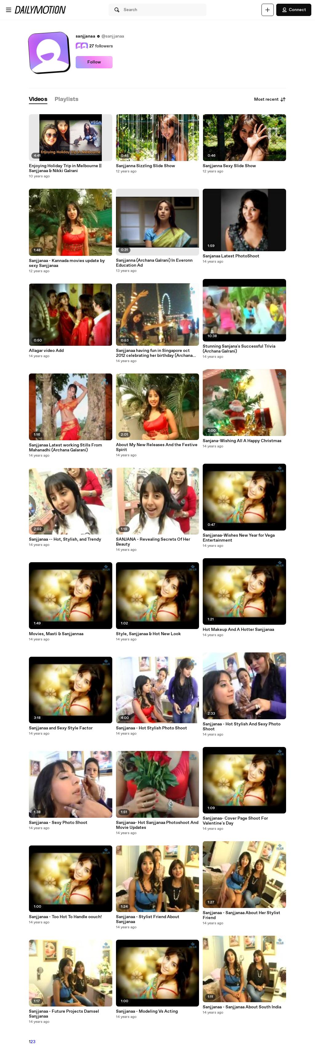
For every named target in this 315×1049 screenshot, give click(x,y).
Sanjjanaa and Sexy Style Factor (61, 728)
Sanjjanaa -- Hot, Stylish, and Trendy (65, 539)
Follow (94, 62)
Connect (293, 10)
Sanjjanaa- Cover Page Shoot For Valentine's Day (235, 821)
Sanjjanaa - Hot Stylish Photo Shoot (151, 728)
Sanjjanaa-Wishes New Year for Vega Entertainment (239, 538)
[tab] (38, 99)
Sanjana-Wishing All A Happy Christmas (242, 440)
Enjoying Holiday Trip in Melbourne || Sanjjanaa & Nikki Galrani (65, 168)
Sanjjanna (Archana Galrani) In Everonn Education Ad (154, 263)
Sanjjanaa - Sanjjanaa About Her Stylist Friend (241, 915)
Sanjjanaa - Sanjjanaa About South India (242, 1007)
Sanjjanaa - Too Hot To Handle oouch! (65, 916)
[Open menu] (9, 10)
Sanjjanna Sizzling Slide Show (145, 165)
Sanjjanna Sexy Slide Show (229, 165)
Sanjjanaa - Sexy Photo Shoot (58, 822)
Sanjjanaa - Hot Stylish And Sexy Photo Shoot (242, 727)
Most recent (270, 99)
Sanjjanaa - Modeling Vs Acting (147, 1011)
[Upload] (267, 10)
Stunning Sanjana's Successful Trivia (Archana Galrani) (239, 349)
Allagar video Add (46, 350)
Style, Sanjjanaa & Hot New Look (148, 633)
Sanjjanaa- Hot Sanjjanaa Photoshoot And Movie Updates (157, 825)
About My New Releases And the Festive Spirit (156, 447)
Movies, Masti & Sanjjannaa (56, 633)
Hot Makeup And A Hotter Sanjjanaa (238, 629)
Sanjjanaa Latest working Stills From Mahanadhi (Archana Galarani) (65, 448)
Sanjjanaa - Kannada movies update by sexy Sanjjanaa (67, 263)
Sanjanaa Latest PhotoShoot (231, 256)
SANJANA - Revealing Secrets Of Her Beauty (153, 542)
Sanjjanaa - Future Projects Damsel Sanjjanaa (64, 1014)
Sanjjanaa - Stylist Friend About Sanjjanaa (147, 919)
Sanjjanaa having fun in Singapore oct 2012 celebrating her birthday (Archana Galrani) (154, 353)
